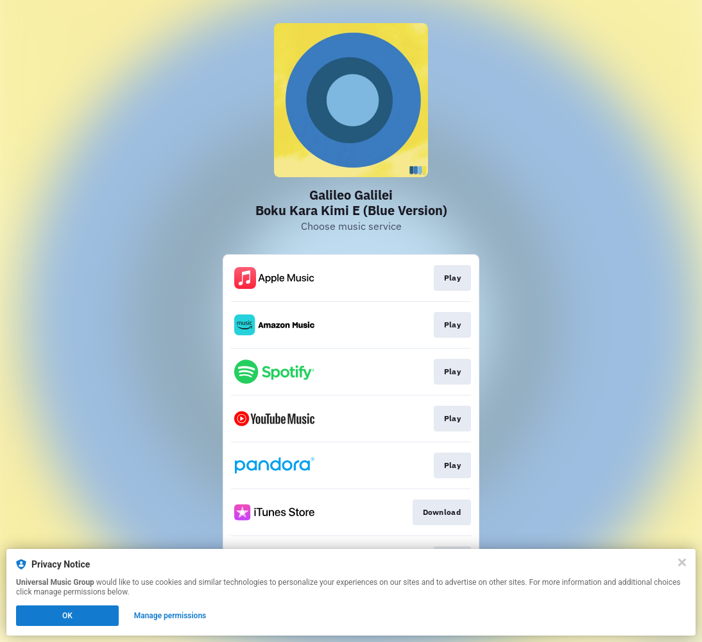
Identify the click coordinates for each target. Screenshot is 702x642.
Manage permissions (170, 615)
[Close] (682, 562)
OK (67, 615)
